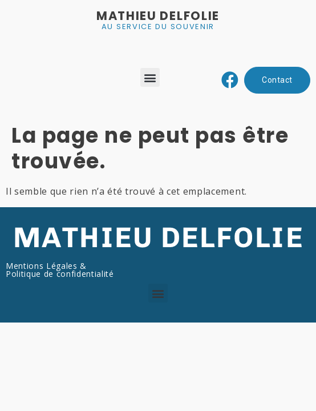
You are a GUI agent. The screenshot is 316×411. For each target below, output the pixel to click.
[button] (150, 77)
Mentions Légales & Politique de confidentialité (60, 269)
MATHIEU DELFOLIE (158, 15)
